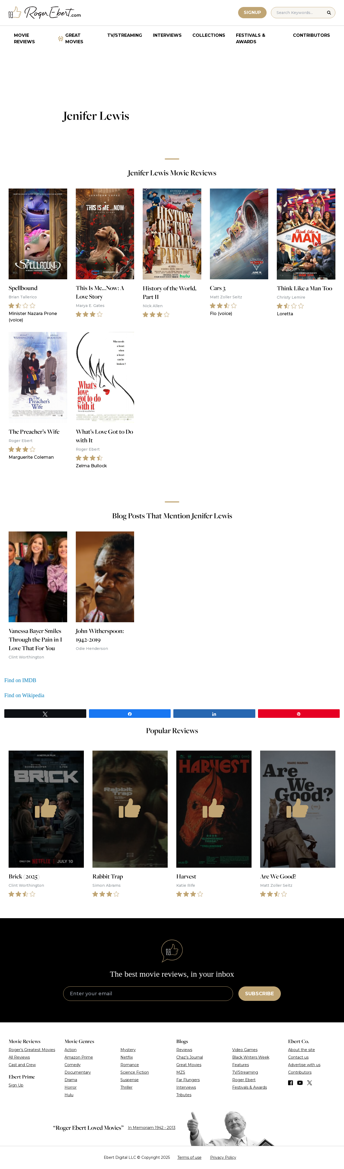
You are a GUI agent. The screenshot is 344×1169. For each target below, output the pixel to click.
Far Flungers (188, 1079)
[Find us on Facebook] (290, 1082)
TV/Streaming (124, 35)
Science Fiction (134, 1072)
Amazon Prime (78, 1057)
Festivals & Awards (250, 38)
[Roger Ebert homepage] (45, 12)
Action (70, 1049)
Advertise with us (304, 1064)
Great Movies (74, 38)
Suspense (129, 1079)
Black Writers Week (250, 1057)
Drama (70, 1079)
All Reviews (19, 1057)
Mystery (128, 1049)
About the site (301, 1049)
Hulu (68, 1094)
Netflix (126, 1057)
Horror (70, 1087)
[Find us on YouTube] (300, 1083)
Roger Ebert (244, 1079)
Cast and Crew (22, 1064)
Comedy (72, 1064)
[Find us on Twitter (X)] (309, 1082)
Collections (208, 35)
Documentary (77, 1072)
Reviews (184, 1049)
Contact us (298, 1057)
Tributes (183, 1094)
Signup (252, 12)
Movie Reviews (24, 38)
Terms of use (189, 1157)
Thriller (126, 1087)
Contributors (311, 35)
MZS (180, 1072)
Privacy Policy (223, 1157)
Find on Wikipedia (24, 695)
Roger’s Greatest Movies (32, 1049)
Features (240, 1064)
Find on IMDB (20, 680)
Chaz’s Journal (189, 1057)
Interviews (167, 35)
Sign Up (16, 1085)
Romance (129, 1064)
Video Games (244, 1049)
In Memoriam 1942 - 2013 (151, 1127)
